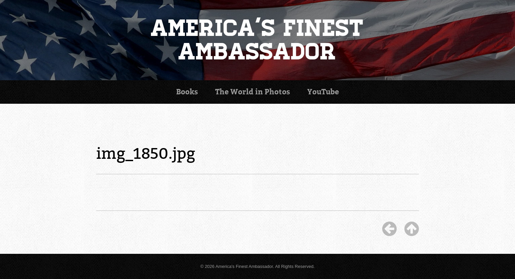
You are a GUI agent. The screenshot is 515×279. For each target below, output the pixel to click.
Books (187, 91)
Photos (252, 91)
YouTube (323, 91)
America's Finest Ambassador (257, 40)
